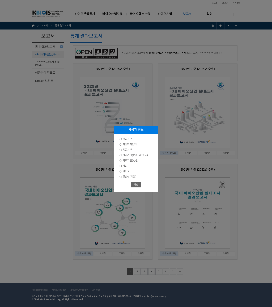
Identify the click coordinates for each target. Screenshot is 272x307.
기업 (124, 166)
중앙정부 (127, 139)
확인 (136, 184)
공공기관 (127, 149)
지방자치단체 (129, 144)
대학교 (126, 171)
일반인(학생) (129, 176)
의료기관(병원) (130, 160)
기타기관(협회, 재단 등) (135, 155)
